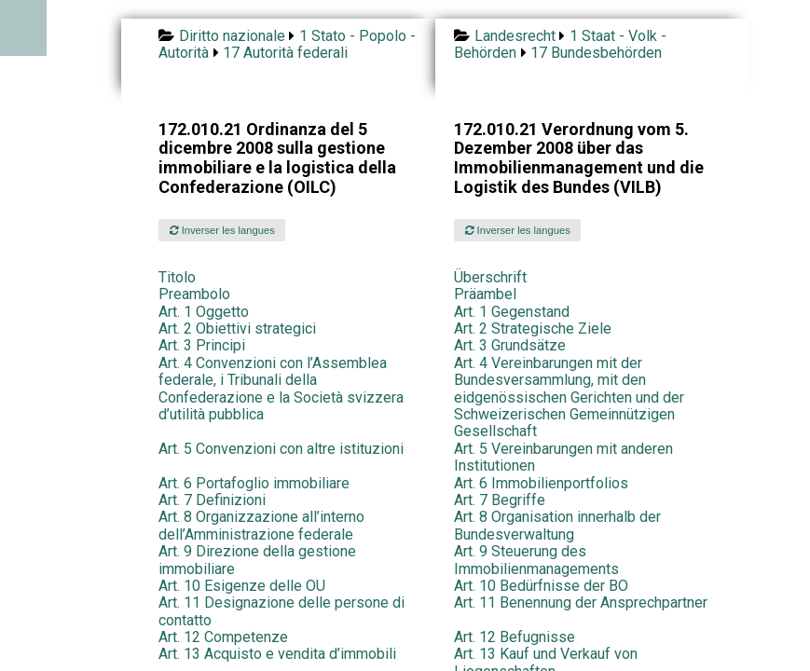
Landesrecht (515, 36)
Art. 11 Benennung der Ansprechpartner (580, 602)
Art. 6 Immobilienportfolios (541, 483)
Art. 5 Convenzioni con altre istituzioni (281, 449)
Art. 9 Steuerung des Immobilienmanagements (536, 559)
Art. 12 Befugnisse (514, 637)
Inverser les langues (222, 230)
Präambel (485, 294)
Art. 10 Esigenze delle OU (241, 586)
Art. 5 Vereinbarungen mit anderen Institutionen (563, 457)
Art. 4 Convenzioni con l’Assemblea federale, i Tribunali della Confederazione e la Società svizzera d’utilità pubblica (281, 388)
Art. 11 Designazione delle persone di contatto (281, 611)
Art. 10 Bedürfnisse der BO (541, 586)
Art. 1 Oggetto (203, 312)
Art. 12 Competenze (223, 637)
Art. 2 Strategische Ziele (532, 328)
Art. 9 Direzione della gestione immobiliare (257, 559)
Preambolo (194, 294)
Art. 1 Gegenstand (512, 312)
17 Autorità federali (285, 53)
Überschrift (490, 277)
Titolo (177, 277)
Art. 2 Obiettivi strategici (237, 328)
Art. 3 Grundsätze (510, 345)
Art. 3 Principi (201, 345)
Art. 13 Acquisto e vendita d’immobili (277, 654)
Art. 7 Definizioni (212, 500)
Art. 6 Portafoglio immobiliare (254, 483)
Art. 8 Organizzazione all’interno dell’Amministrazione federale (261, 525)
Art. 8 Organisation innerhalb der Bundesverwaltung (557, 525)
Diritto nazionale (232, 36)
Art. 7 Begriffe (499, 500)
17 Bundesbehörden (596, 53)
